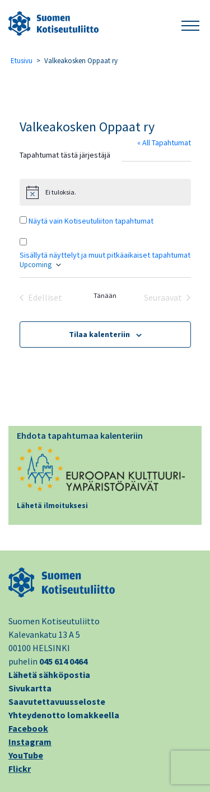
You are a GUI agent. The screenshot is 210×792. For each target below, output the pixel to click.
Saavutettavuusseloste (56, 701)
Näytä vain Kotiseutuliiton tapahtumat (91, 221)
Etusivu (21, 60)
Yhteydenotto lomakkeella (63, 714)
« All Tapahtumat (164, 142)
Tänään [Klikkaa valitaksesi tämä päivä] (105, 295)
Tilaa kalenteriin (99, 334)
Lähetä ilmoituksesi (52, 505)
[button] (190, 23)
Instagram (30, 741)
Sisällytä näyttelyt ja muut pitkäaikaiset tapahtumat (105, 255)
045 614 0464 (63, 661)
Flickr (19, 768)
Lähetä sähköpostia (49, 674)
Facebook (28, 728)
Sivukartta (30, 688)
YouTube (25, 755)
